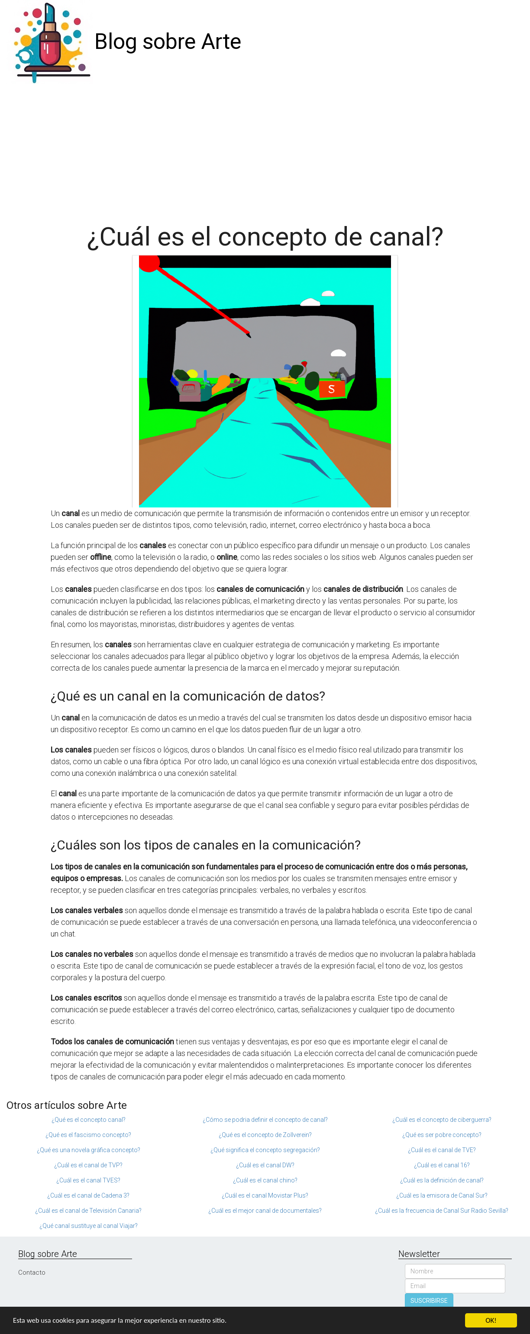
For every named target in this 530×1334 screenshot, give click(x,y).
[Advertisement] (265, 149)
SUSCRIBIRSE (429, 1300)
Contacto (31, 1272)
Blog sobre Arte (167, 41)
